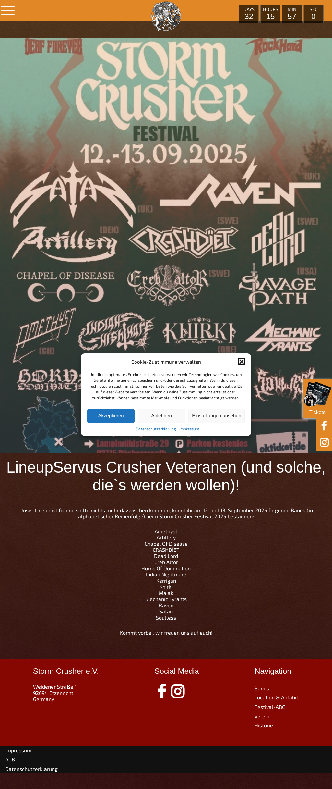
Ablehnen (161, 415)
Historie (264, 725)
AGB (10, 759)
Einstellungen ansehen (216, 415)
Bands (262, 688)
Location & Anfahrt (277, 697)
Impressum (189, 428)
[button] (241, 361)
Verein (262, 716)
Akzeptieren (111, 415)
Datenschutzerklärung (156, 428)
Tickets (317, 397)
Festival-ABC (270, 707)
